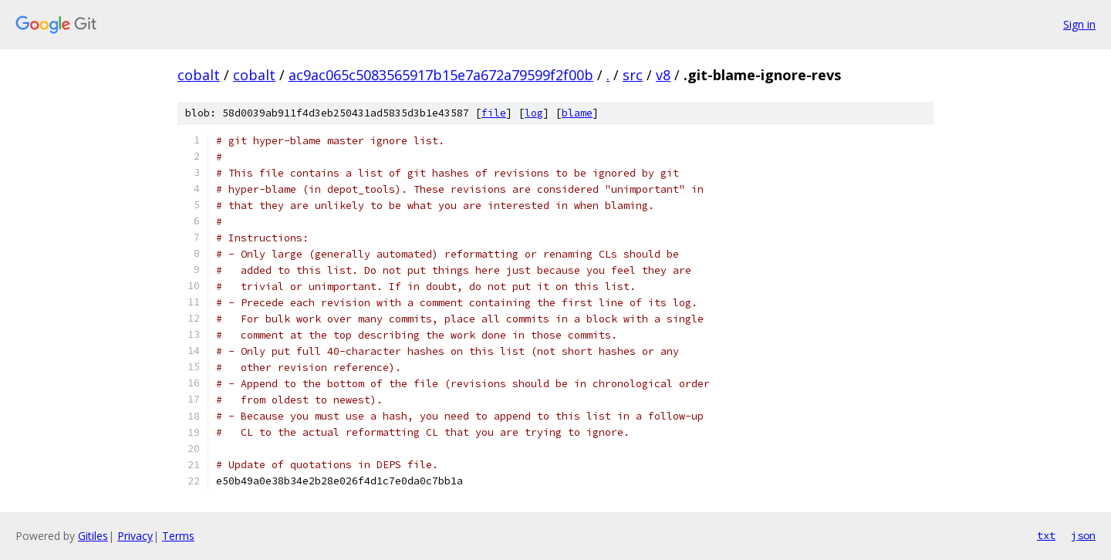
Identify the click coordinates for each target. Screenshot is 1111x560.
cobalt (198, 75)
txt (1046, 535)
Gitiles (93, 535)
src (633, 75)
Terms (178, 535)
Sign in (1079, 24)
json (1083, 535)
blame (577, 113)
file (493, 113)
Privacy (135, 535)
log (534, 113)
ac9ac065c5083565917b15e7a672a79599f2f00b (441, 75)
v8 (663, 75)
